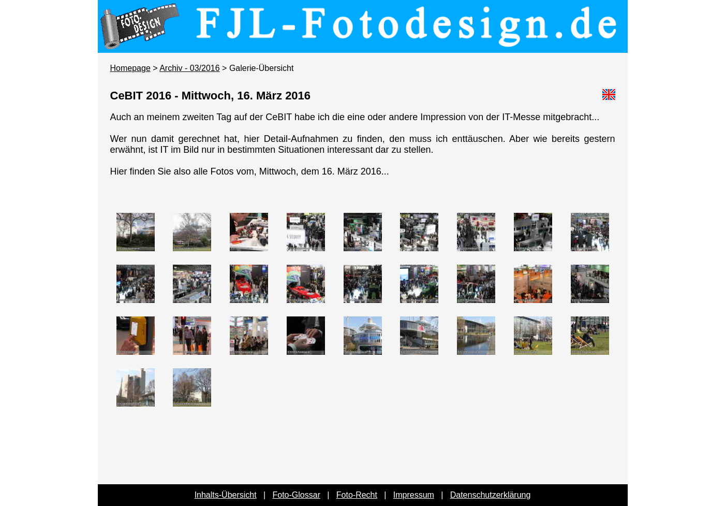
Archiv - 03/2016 (189, 68)
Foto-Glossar (296, 494)
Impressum (413, 494)
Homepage (130, 68)
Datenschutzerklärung (490, 494)
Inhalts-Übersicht (226, 494)
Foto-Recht (356, 494)
